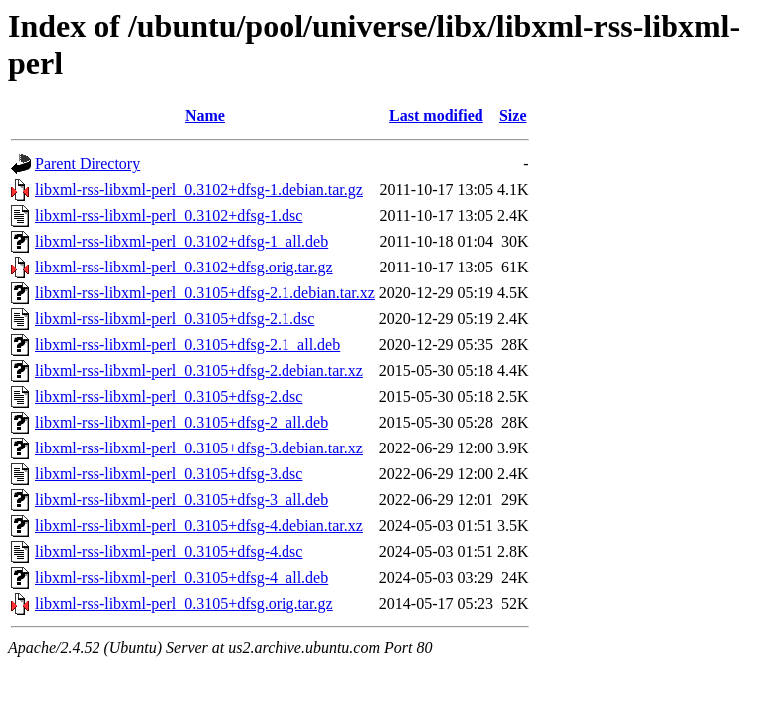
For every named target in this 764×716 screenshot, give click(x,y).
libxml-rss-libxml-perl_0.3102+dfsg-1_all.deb (181, 241)
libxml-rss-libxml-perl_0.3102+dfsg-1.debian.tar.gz (199, 189)
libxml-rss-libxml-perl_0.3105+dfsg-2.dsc (168, 396)
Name (205, 115)
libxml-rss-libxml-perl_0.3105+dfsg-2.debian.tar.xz (199, 370)
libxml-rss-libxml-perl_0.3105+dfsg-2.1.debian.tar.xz (205, 292)
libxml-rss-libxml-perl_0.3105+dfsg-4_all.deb (181, 577)
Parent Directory (87, 163)
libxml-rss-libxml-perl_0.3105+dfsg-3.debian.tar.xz (199, 448)
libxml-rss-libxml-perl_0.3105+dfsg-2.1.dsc (174, 318)
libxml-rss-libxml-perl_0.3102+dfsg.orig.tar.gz (184, 267)
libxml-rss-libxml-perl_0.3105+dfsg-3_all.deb (181, 499)
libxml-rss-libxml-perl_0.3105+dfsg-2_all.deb (181, 422)
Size (513, 115)
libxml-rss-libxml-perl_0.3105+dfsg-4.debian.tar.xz (199, 525)
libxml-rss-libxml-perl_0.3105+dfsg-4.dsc (168, 551)
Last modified (436, 115)
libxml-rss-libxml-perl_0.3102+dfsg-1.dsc (168, 215)
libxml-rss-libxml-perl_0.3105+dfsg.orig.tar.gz (184, 603)
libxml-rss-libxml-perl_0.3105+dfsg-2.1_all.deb (187, 344)
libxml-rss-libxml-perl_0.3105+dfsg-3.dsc (168, 473)
